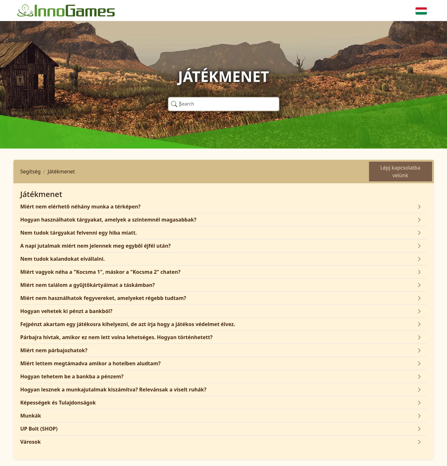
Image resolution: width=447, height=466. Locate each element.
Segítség (30, 171)
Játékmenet (61, 171)
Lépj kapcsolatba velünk (400, 171)
